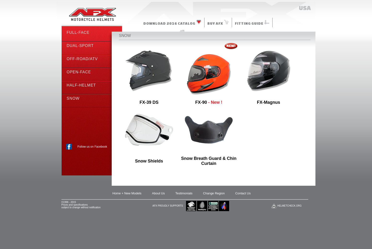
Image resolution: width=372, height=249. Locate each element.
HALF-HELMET (81, 85)
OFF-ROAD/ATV (82, 59)
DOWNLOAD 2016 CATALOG (172, 22)
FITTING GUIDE (252, 22)
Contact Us (242, 193)
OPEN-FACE (79, 72)
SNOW (73, 98)
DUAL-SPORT (80, 46)
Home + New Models (126, 193)
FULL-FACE (78, 32)
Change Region (214, 193)
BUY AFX (218, 22)
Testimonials (184, 193)
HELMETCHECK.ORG (289, 205)
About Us (158, 193)
